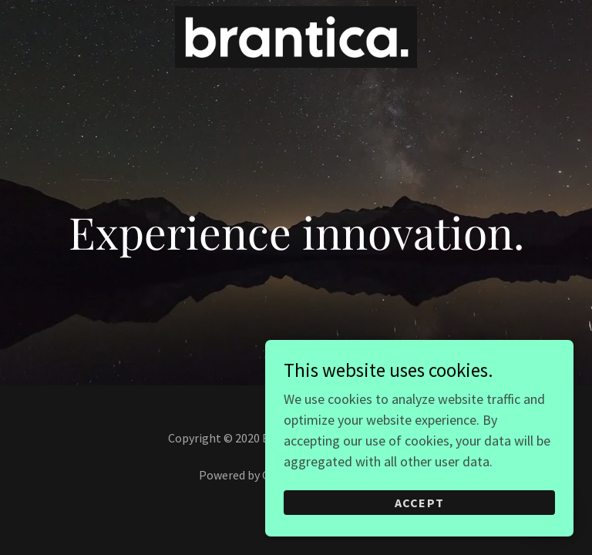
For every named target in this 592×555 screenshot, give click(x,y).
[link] (296, 63)
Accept (419, 502)
